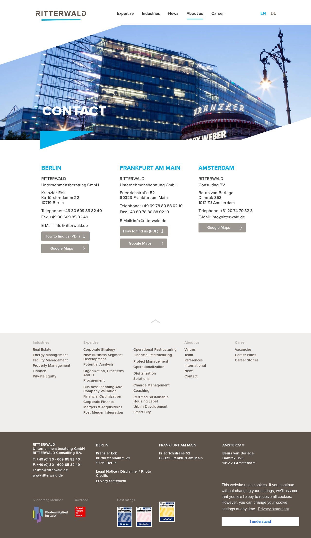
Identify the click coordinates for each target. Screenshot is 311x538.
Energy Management (50, 355)
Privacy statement (111, 481)
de (273, 13)
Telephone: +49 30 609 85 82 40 (71, 211)
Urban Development (150, 406)
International (195, 365)
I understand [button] (260, 521)
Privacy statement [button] (273, 509)
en (263, 13)
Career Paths (245, 355)
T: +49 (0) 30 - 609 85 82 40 (56, 459)
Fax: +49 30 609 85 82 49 (64, 217)
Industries (151, 13)
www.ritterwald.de (48, 475)
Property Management (51, 365)
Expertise (125, 13)
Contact (191, 376)
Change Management (151, 385)
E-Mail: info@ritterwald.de (64, 226)
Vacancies (243, 349)
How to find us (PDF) (65, 236)
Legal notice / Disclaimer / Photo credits (123, 473)
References (193, 360)
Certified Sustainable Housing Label (151, 399)
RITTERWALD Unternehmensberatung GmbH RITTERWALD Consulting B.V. (59, 448)
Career (217, 13)
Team (188, 355)
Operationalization (148, 367)
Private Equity (44, 376)
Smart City (142, 412)
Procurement (94, 380)
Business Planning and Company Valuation (102, 389)
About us (195, 13)
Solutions (141, 378)
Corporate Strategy (99, 349)
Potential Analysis (98, 364)
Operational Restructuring (155, 349)
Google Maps (67, 248)
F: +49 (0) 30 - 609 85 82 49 (56, 464)
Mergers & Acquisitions (102, 407)
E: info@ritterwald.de (50, 470)
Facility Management (50, 360)
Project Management (150, 361)
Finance (39, 371)
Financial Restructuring (152, 355)
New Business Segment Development (103, 357)
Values (190, 349)
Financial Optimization (102, 396)
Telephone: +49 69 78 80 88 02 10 (151, 206)
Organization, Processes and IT (103, 373)
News (173, 13)
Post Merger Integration (103, 412)
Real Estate (42, 349)
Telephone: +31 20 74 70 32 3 (226, 211)
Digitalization (144, 373)
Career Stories (247, 360)
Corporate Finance (98, 402)
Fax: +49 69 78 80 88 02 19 (144, 212)
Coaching (141, 390)
